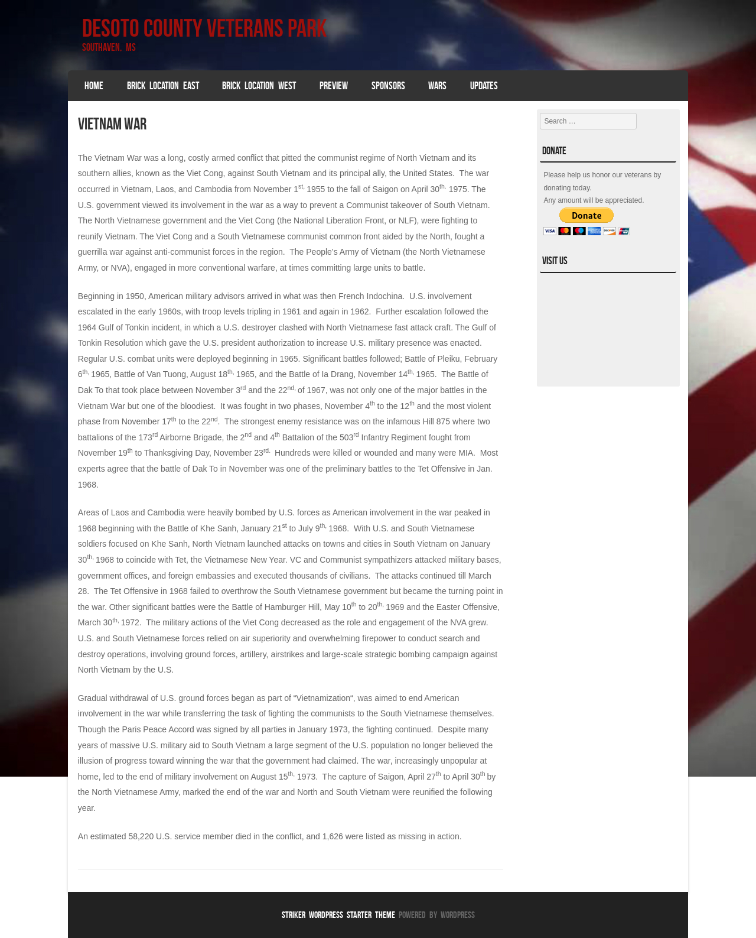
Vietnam (136, 189)
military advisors (215, 296)
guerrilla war (100, 252)
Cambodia (213, 189)
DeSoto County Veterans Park (204, 27)
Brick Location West (259, 86)
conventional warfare (237, 267)
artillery (253, 654)
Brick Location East (163, 86)
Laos (165, 189)
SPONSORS (388, 86)
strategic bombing (398, 654)
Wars (437, 86)
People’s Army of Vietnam (353, 252)
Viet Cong (174, 236)
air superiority (266, 638)
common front (355, 236)
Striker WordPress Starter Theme (338, 915)
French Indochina (370, 296)
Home (93, 86)
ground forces (210, 654)
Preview (334, 86)
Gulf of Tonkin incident (139, 327)
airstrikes (287, 654)
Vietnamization (323, 698)
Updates (484, 86)
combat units (151, 358)
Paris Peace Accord (158, 729)
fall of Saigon (374, 189)
